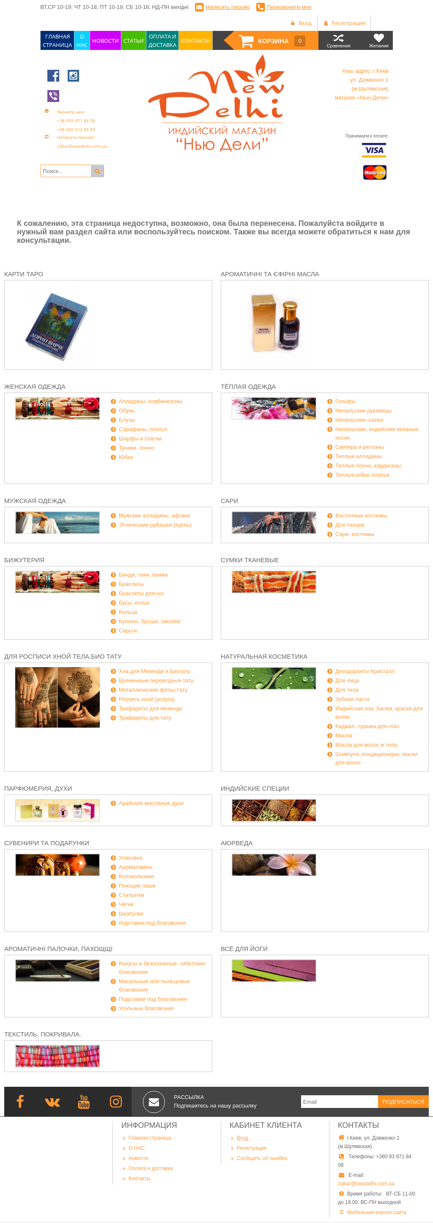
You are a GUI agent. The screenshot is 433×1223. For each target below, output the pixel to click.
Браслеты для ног (141, 593)
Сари (229, 500)
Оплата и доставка (147, 1168)
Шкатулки (131, 913)
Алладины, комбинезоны (150, 401)
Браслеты (131, 584)
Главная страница (146, 1137)
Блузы (127, 420)
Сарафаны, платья (143, 429)
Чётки (126, 904)
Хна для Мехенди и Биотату (154, 671)
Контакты (136, 1178)
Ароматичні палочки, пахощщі (58, 948)
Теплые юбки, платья (362, 475)
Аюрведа (236, 842)
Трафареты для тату (145, 718)
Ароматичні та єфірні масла (270, 274)
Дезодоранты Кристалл (365, 671)
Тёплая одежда (248, 386)
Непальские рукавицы (363, 410)
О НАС (133, 1148)
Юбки (126, 457)
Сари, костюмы (354, 534)
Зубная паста (352, 699)
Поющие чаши (137, 885)
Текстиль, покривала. (42, 1034)
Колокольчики (136, 876)
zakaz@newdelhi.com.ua (366, 1184)
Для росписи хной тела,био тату (63, 656)
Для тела (346, 690)
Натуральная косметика (264, 656)
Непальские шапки (359, 420)
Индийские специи (255, 788)
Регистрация (248, 1148)
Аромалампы (135, 867)
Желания (379, 40)
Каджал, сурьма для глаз (367, 726)
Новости (134, 1158)
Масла (343, 735)
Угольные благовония (146, 1008)
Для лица (347, 680)
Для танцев (349, 525)
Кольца (128, 612)
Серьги (128, 630)
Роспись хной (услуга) (147, 699)
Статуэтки (131, 895)
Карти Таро (23, 274)
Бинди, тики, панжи (143, 575)
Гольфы (345, 401)
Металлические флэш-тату (153, 690)
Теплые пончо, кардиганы (368, 465)
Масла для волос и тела (366, 745)
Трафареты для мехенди (150, 708)
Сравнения (338, 40)
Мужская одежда (35, 500)
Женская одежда (35, 386)
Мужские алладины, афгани (154, 515)
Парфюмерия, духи (38, 788)
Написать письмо (227, 7)
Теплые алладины (358, 456)
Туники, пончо (136, 448)
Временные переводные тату (156, 680)
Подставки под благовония (153, 999)
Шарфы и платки (140, 438)
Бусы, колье (134, 602)
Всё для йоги (244, 948)
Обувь (126, 410)
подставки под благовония (152, 923)
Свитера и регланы (359, 447)
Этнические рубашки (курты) (155, 525)
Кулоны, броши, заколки (150, 621)
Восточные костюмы (361, 515)
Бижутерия (24, 559)
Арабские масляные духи (151, 803)
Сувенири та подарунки (46, 842)
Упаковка (130, 858)
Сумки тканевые (250, 559)
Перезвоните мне (289, 7)
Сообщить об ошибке (258, 1158)
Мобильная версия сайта (376, 1212)
